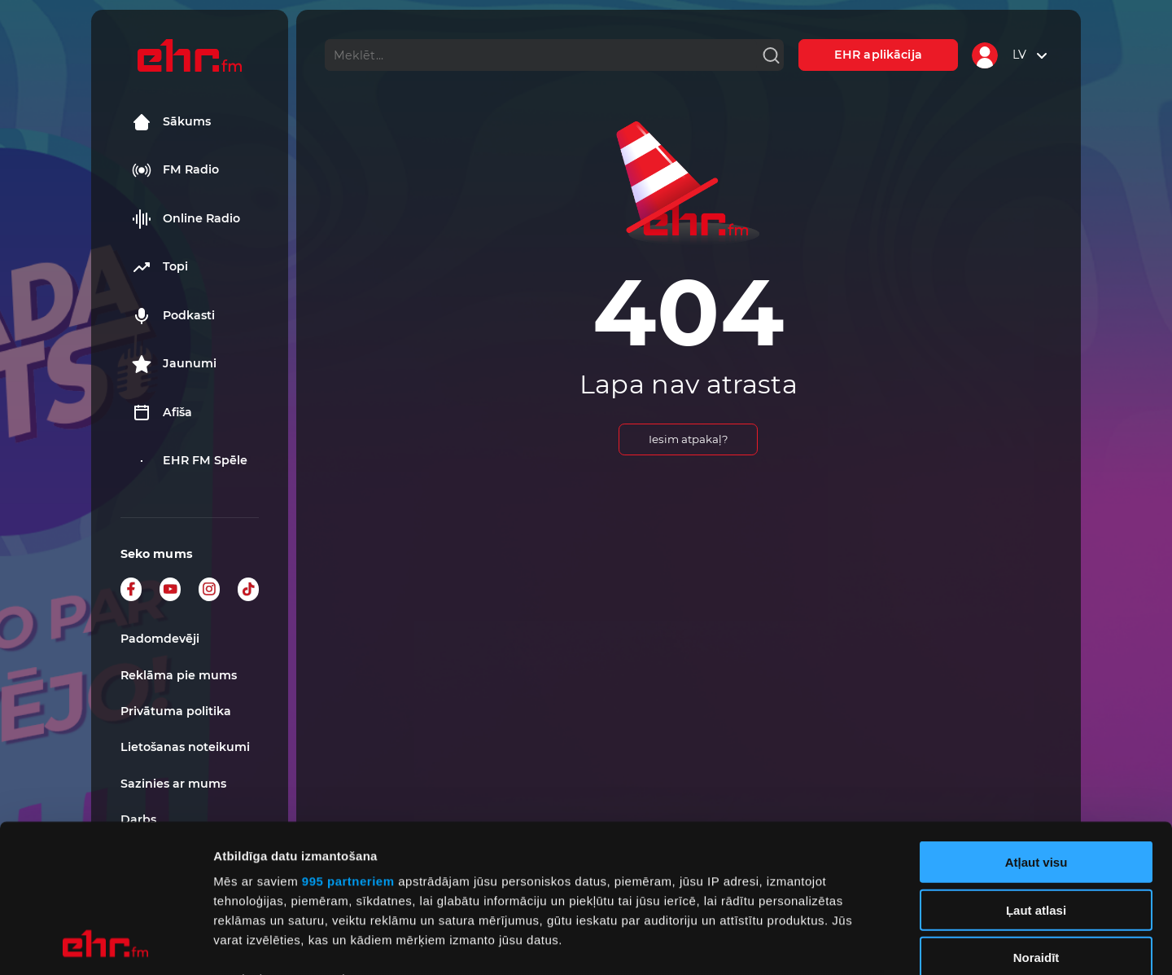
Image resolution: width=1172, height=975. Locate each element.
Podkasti (173, 316)
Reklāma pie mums (178, 675)
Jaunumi (174, 364)
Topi (160, 267)
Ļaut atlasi (1036, 771)
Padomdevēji (159, 638)
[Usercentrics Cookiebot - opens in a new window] (105, 943)
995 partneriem (348, 742)
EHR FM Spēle (189, 461)
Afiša (162, 413)
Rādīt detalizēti (886, 943)
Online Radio (186, 219)
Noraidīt (1036, 819)
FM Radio (175, 170)
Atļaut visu (1036, 724)
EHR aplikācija (878, 54)
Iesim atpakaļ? (688, 439)
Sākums (171, 122)
